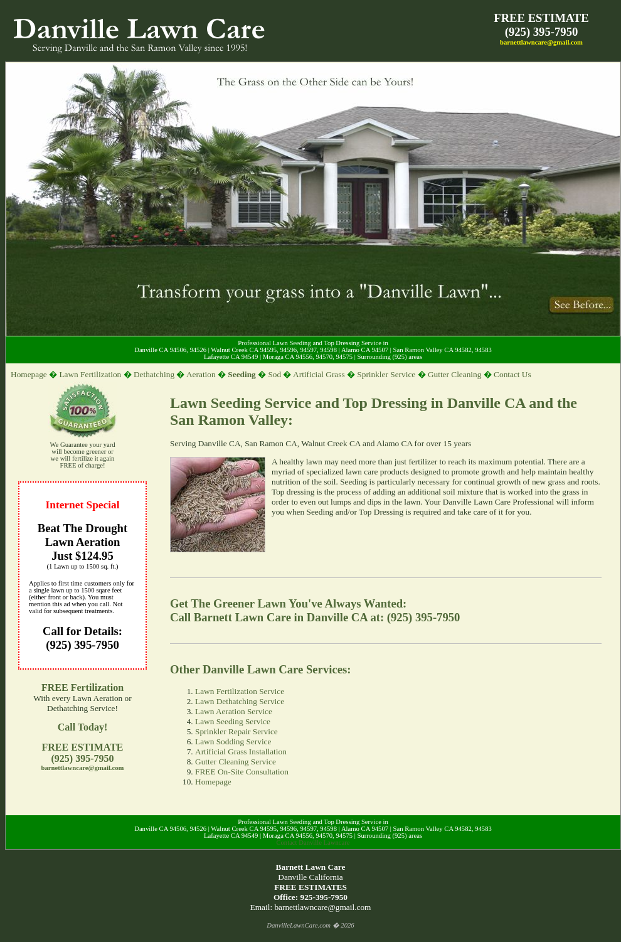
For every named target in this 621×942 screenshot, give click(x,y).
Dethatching (154, 374)
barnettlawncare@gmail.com (541, 42)
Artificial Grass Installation (241, 751)
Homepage (29, 374)
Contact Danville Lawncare (312, 842)
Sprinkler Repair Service (236, 731)
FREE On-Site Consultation (242, 771)
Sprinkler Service (386, 374)
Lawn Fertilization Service (239, 691)
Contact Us (512, 374)
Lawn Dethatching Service (239, 701)
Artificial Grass (319, 374)
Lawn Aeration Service (233, 711)
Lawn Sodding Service (233, 741)
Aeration (201, 374)
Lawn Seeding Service (232, 721)
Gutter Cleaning (455, 374)
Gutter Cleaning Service (235, 761)
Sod (274, 374)
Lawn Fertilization (90, 374)
